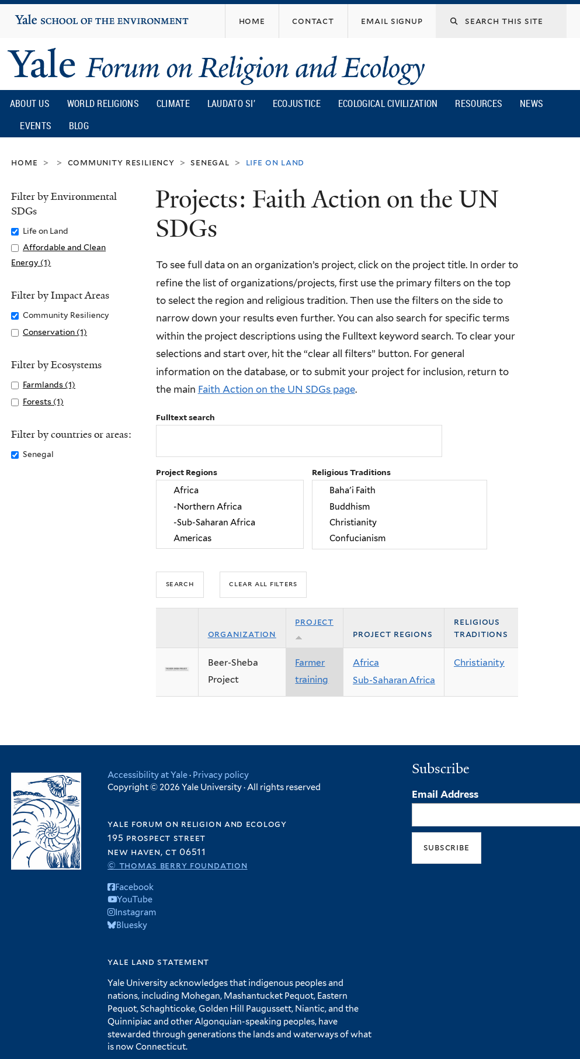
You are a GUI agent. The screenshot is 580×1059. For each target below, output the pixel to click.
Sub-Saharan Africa (394, 680)
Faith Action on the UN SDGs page (276, 389)
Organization (242, 633)
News (531, 103)
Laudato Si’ (231, 103)
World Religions (103, 103)
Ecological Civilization (388, 103)
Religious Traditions (351, 472)
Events (35, 125)
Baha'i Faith (399, 491)
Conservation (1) (55, 332)
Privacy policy (221, 775)
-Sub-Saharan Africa (229, 522)
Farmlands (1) (49, 384)
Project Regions (186, 472)
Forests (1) (43, 401)
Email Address (445, 794)
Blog (79, 125)
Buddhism (399, 506)
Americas (229, 538)
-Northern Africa (229, 506)
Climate (173, 103)
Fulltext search (185, 417)
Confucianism (399, 538)
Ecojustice (297, 103)
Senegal (209, 162)
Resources (478, 103)
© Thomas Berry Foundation (177, 865)
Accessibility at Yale (147, 775)
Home (24, 162)
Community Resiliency (121, 162)
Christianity (399, 522)
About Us (30, 103)
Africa (229, 491)
